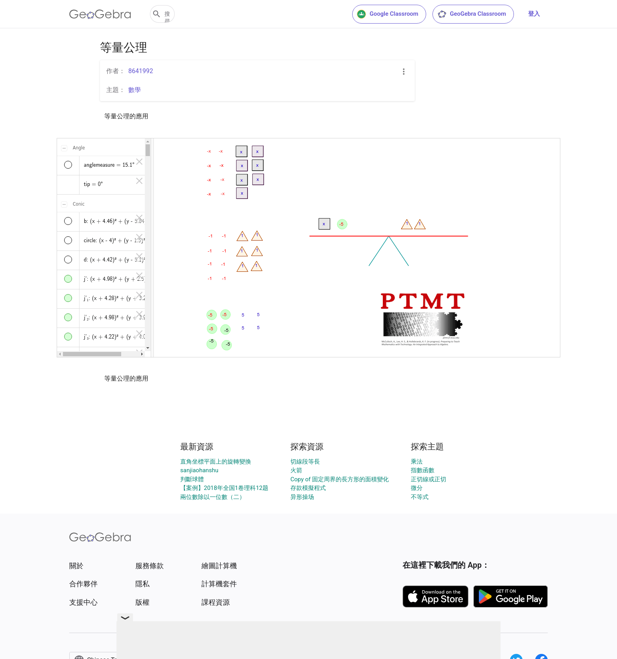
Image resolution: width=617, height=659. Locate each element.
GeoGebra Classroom (471, 14)
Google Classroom (387, 14)
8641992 (140, 71)
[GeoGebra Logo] (100, 14)
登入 (534, 13)
